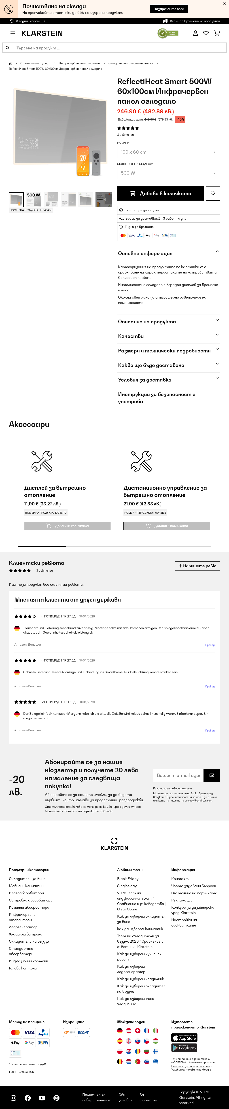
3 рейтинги (125, 134)
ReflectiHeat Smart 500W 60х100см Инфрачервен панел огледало (55, 68)
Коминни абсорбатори (29, 907)
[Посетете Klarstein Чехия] (146, 1041)
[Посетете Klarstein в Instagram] (13, 1098)
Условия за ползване (184, 1069)
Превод (210, 645)
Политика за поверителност (172, 788)
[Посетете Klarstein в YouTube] (42, 1098)
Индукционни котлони (28, 961)
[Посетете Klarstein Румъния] (137, 1051)
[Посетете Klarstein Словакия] (137, 1041)
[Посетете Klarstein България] (146, 1051)
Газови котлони (23, 968)
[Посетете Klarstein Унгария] (155, 1041)
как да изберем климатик (140, 929)
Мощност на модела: (135, 164)
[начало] (14, 63)
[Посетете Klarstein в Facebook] (27, 1098)
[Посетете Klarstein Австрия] (128, 1030)
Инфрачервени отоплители (79, 63)
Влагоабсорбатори (26, 893)
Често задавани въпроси (193, 886)
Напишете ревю (197, 566)
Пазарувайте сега (169, 9)
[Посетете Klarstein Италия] (155, 1030)
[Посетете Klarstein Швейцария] (137, 1030)
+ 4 (103, 199)
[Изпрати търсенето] (7, 48)
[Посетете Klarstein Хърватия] (128, 1051)
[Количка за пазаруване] (217, 33)
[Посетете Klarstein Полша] (120, 1051)
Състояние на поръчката (194, 893)
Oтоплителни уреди (35, 63)
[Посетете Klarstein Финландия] (155, 1051)
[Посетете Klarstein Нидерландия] (128, 1061)
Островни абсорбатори (31, 900)
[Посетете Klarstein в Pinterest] (56, 1098)
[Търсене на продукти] (114, 47)
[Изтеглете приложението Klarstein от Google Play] (184, 1047)
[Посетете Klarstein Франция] (146, 1030)
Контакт (180, 878)
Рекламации (182, 900)
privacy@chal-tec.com (198, 800)
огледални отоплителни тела (130, 63)
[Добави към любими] (213, 193)
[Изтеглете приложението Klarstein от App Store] (184, 1037)
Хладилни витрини (25, 934)
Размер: (123, 143)
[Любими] (206, 33)
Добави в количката (160, 193)
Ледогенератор (23, 927)
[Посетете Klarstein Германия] (120, 1030)
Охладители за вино (27, 878)
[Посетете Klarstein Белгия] (120, 1061)
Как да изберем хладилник (140, 979)
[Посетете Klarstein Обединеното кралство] (128, 1041)
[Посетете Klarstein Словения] (146, 1061)
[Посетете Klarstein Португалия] (137, 1061)
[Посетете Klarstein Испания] (120, 1041)
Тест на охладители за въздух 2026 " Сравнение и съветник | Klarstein (140, 941)
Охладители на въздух (29, 941)
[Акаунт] (195, 33)
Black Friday (127, 878)
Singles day (127, 886)
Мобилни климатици (27, 886)
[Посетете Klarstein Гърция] (155, 1062)
